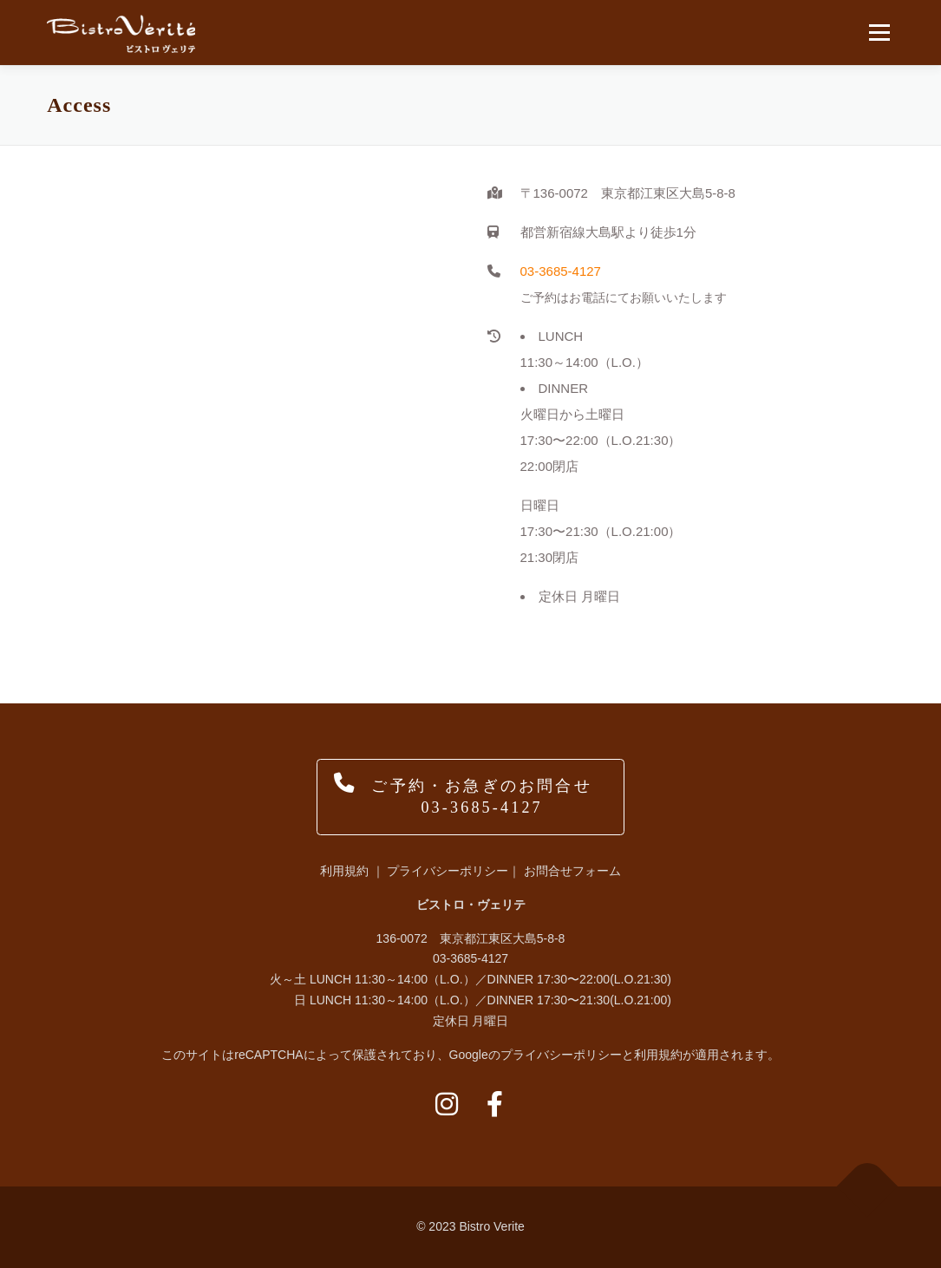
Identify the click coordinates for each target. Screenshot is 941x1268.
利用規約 (344, 871)
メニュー (879, 32)
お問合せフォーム (572, 871)
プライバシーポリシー (447, 871)
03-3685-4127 (560, 271)
